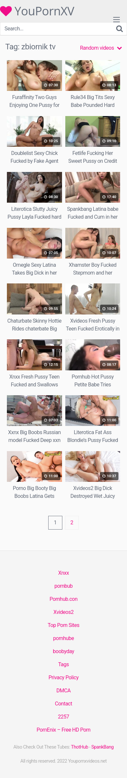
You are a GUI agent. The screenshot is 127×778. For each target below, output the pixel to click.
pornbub (63, 586)
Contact (63, 704)
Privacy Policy (64, 677)
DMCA (63, 690)
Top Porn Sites (63, 625)
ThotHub (79, 747)
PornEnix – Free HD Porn (63, 730)
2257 (63, 717)
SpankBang (102, 747)
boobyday (63, 651)
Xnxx (63, 573)
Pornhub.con (63, 599)
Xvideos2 (63, 612)
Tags (63, 664)
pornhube (63, 638)
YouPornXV (37, 11)
